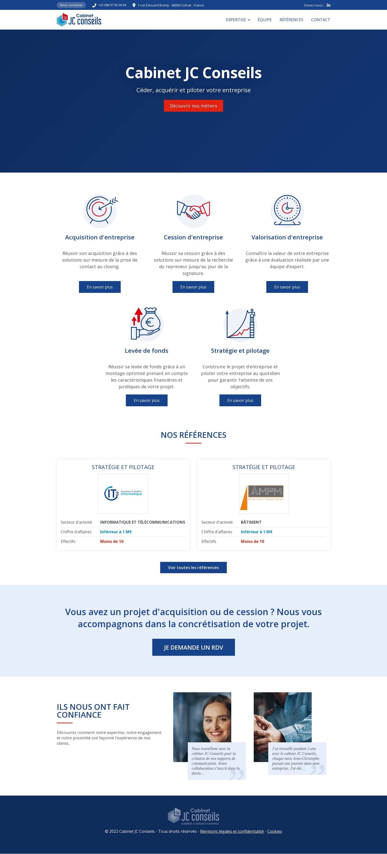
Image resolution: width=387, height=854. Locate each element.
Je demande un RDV (193, 647)
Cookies (274, 831)
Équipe (265, 19)
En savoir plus (100, 287)
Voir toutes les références (193, 567)
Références (291, 19)
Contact (320, 19)
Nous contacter (71, 5)
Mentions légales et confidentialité (232, 831)
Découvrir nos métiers (193, 106)
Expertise (236, 19)
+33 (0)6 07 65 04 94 (112, 5)
